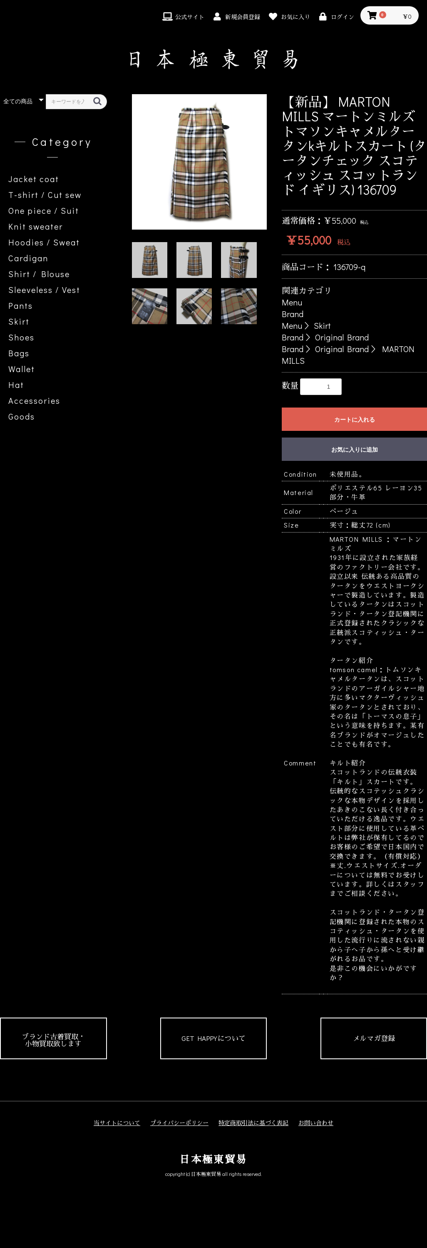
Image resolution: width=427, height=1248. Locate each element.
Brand (292, 313)
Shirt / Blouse (39, 273)
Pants (20, 305)
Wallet (21, 368)
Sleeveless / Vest (44, 289)
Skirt (19, 321)
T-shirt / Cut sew (45, 194)
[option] (199, 162)
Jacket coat (33, 178)
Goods (21, 416)
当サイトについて (117, 1123)
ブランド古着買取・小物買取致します (53, 1040)
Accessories (34, 400)
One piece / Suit (43, 210)
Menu (292, 302)
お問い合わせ (315, 1123)
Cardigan (28, 258)
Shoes (21, 337)
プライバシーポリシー (179, 1123)
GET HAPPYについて (213, 1038)
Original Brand (342, 337)
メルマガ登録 (374, 1038)
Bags (19, 353)
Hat (16, 384)
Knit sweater (35, 226)
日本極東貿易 (213, 1159)
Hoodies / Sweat (44, 242)
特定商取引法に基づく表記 (253, 1123)
